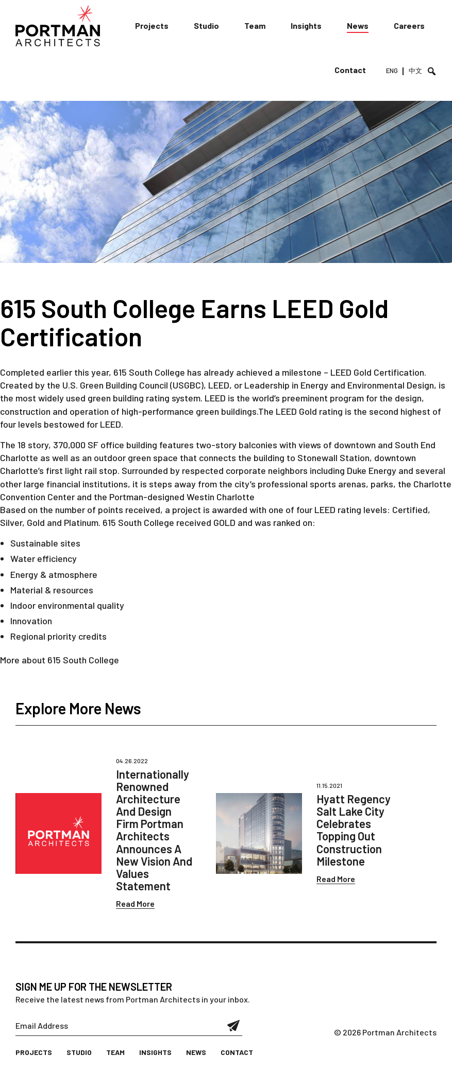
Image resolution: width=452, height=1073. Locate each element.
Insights (306, 25)
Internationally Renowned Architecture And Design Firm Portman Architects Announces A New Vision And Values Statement (154, 830)
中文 (415, 70)
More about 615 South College (59, 659)
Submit (233, 1025)
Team (254, 25)
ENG (392, 70)
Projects (152, 25)
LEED (342, 372)
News (358, 25)
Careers (409, 25)
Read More (135, 903)
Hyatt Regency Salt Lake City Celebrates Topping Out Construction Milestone (353, 830)
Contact (350, 70)
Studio (206, 25)
